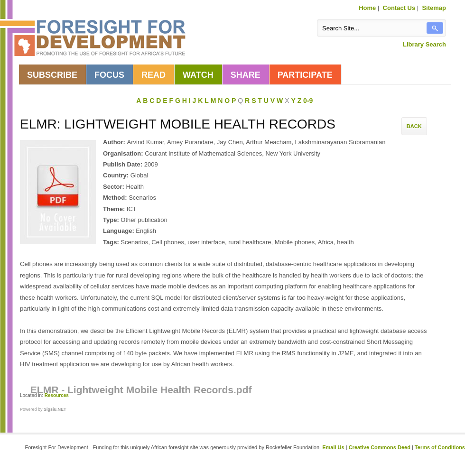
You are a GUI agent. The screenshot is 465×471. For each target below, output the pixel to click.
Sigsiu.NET (55, 409)
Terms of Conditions (440, 447)
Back (414, 126)
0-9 (308, 100)
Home (367, 7)
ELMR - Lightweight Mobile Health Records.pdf (141, 389)
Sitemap (434, 7)
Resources (57, 395)
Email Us (333, 447)
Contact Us (399, 7)
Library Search (424, 44)
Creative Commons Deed (379, 447)
